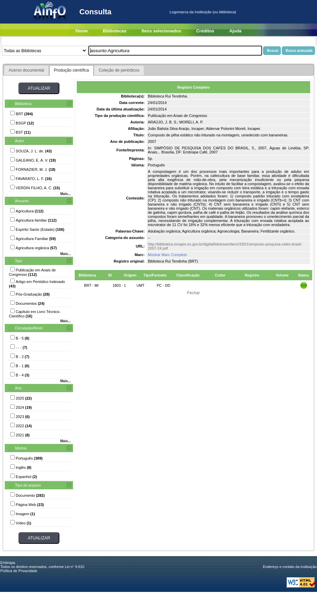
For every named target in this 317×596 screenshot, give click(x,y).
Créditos (205, 30)
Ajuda (235, 30)
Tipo (18, 261)
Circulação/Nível (28, 328)
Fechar (193, 292)
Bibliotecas (114, 30)
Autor (19, 141)
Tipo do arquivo (28, 485)
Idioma (20, 448)
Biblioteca (23, 104)
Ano (18, 388)
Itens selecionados (161, 30)
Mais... (65, 194)
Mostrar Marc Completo (167, 255)
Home (81, 30)
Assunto (22, 201)
